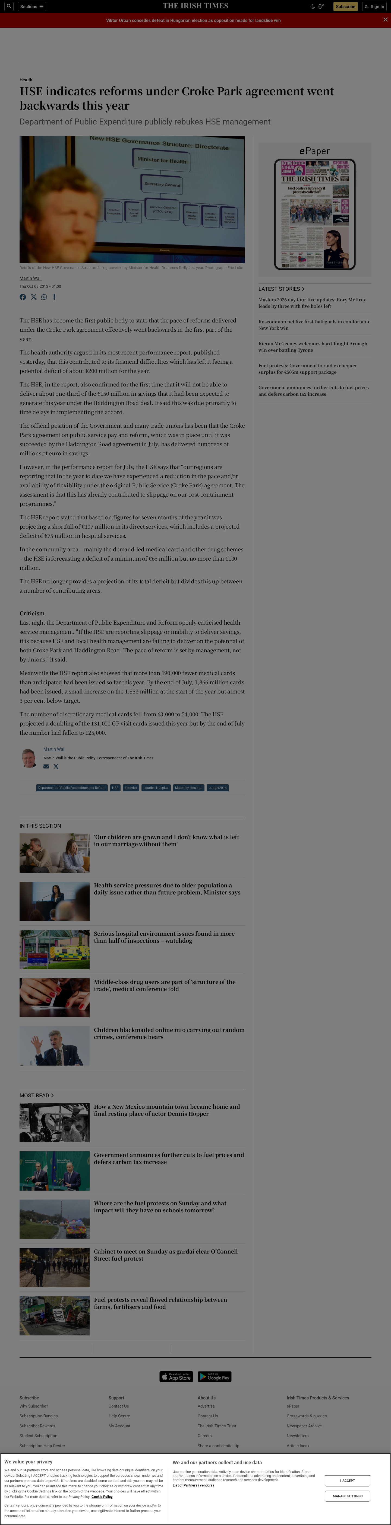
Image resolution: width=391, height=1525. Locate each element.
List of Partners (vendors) (193, 1485)
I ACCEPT (347, 1481)
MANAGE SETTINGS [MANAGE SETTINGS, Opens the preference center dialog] (348, 1496)
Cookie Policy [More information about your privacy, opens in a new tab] (102, 1497)
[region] (195, 1489)
